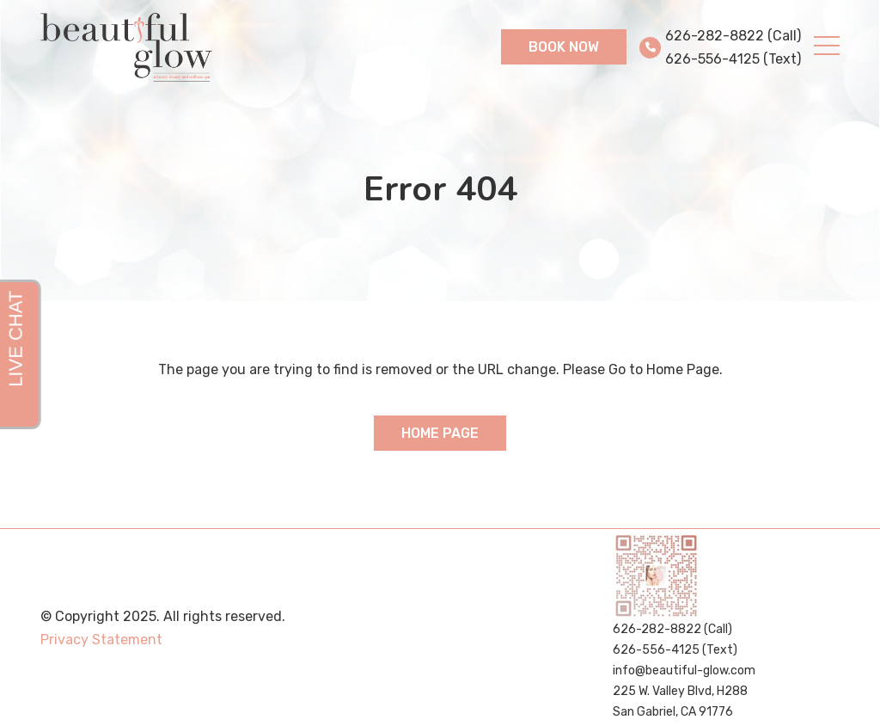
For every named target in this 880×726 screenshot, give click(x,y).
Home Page (440, 433)
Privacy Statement (101, 639)
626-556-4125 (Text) (733, 59)
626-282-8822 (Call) (733, 36)
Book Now (564, 47)
